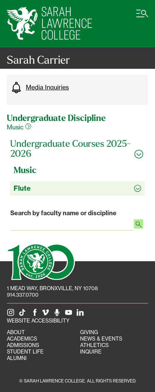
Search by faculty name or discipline (63, 213)
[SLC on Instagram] (12, 314)
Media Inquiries (39, 87)
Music (19, 127)
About (16, 332)
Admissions (23, 345)
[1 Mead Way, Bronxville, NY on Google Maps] (52, 288)
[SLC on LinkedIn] (81, 314)
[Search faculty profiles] (138, 225)
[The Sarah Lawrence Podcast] (58, 314)
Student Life (25, 351)
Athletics (94, 345)
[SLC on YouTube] (70, 314)
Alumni (17, 358)
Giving (89, 332)
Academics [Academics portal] (22, 338)
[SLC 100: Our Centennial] (41, 261)
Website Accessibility (38, 320)
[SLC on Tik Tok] (23, 314)
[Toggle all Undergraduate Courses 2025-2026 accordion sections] (77, 149)
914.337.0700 (22, 295)
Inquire (91, 351)
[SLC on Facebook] (35, 314)
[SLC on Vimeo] (47, 314)
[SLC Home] (49, 24)
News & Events (101, 338)
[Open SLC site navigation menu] (142, 17)
